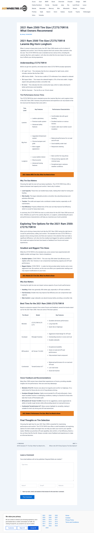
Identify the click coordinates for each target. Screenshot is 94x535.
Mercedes (35, 8)
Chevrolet (58, 1)
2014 (44, 517)
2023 (58, 519)
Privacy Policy (70, 517)
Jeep (60, 5)
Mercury (42, 8)
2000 (35, 512)
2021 (49, 519)
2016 (53, 517)
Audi (39, 1)
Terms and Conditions (72, 519)
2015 (49, 517)
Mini (49, 8)
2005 (57, 512)
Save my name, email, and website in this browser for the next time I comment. (43, 488)
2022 (53, 519)
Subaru (46, 12)
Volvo (76, 12)
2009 (49, 514)
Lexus (80, 5)
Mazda (87, 5)
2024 (47, 521)
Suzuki (53, 12)
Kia (65, 5)
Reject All (22, 528)
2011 (58, 514)
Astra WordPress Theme (62, 531)
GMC (79, 1)
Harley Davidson (36, 5)
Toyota (60, 12)
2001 (40, 512)
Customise (11, 528)
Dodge (73, 1)
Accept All (33, 528)
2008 (44, 514)
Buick (51, 1)
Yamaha (83, 12)
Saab (85, 8)
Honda (46, 5)
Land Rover (72, 5)
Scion (40, 12)
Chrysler (66, 1)
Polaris (71, 8)
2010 (53, 514)
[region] (22, 523)
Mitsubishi (56, 8)
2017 (58, 517)
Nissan (64, 8)
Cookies (68, 514)
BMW (45, 1)
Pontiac (78, 8)
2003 (48, 512)
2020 (44, 519)
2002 (44, 512)
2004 (53, 512)
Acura (33, 1)
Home (67, 512)
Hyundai (53, 5)
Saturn (34, 12)
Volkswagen (68, 12)
